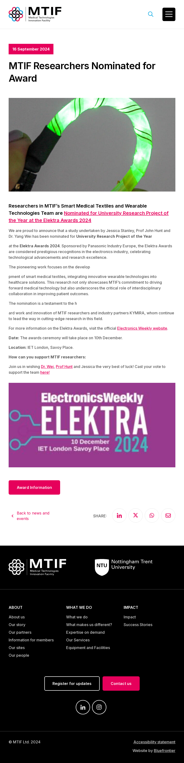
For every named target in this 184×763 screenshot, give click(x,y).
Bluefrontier (164, 750)
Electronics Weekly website (142, 328)
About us (17, 617)
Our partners (20, 632)
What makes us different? (89, 624)
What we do (77, 617)
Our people (19, 655)
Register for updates (72, 683)
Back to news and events (33, 516)
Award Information (34, 487)
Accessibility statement (154, 742)
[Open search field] (151, 14)
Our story (17, 624)
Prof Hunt (64, 366)
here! (45, 372)
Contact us (121, 683)
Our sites (17, 647)
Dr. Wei (47, 366)
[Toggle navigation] (168, 14)
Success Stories (138, 624)
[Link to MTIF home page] (35, 14)
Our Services (78, 640)
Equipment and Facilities (88, 647)
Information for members (31, 640)
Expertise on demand (85, 632)
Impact (130, 617)
